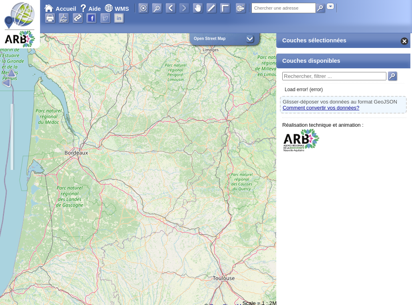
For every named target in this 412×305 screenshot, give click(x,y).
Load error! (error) (304, 89)
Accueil (60, 9)
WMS (117, 9)
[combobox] (330, 6)
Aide (91, 9)
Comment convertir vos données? (321, 108)
